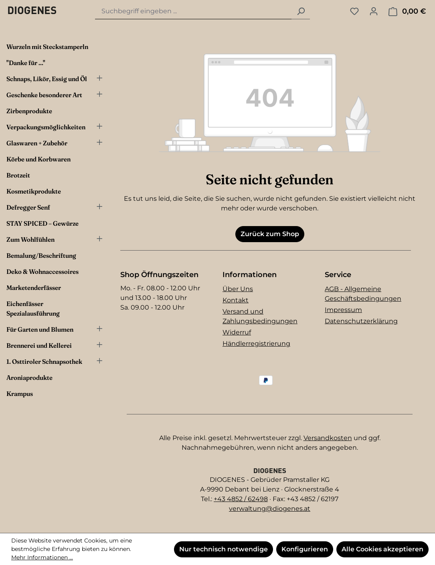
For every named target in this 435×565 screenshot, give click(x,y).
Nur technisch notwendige (223, 549)
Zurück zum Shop (270, 234)
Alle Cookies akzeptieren (382, 549)
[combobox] (193, 11)
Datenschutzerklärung (361, 321)
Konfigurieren (304, 549)
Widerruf (237, 332)
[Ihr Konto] (373, 11)
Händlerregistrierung (256, 343)
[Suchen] (300, 11)
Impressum (343, 310)
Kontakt (236, 300)
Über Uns (238, 289)
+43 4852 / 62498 (241, 499)
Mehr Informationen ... (42, 557)
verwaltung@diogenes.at (269, 508)
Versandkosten (327, 438)
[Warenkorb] (407, 11)
